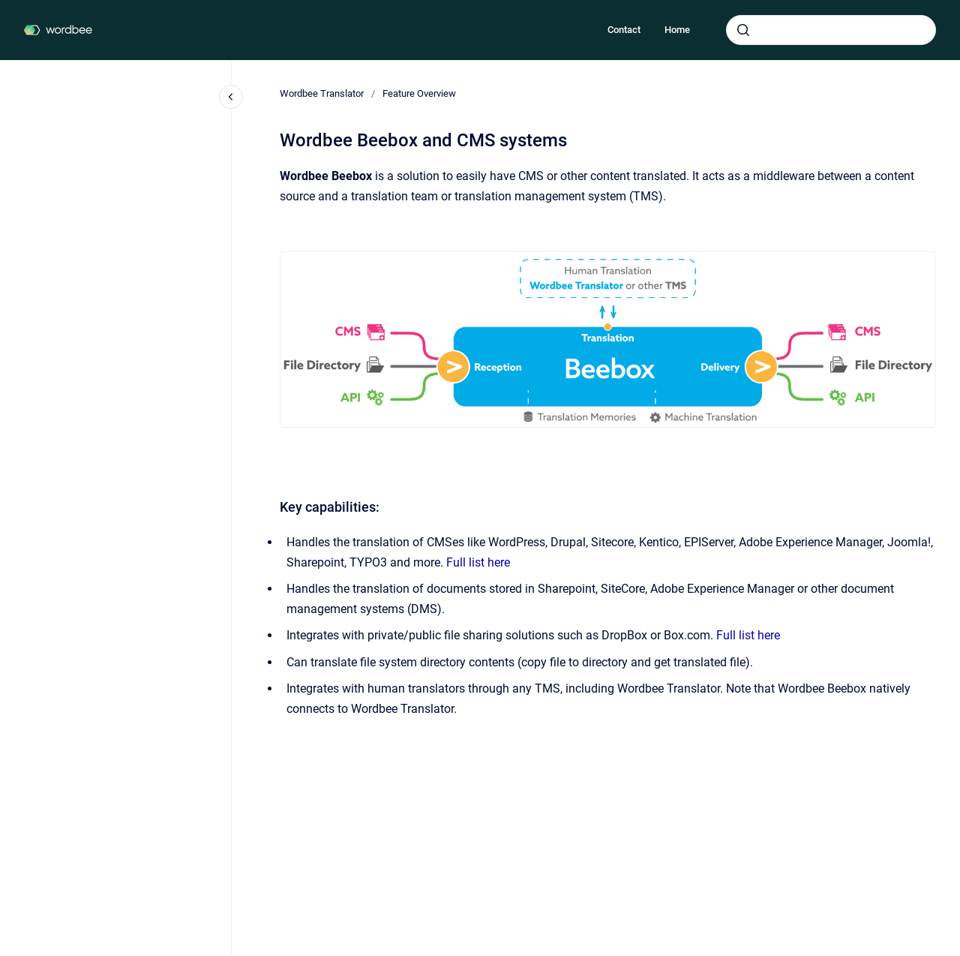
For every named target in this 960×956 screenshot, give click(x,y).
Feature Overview (419, 93)
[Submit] (743, 30)
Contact (624, 29)
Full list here (478, 562)
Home (677, 29)
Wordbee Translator (322, 93)
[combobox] (831, 30)
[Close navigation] (231, 97)
